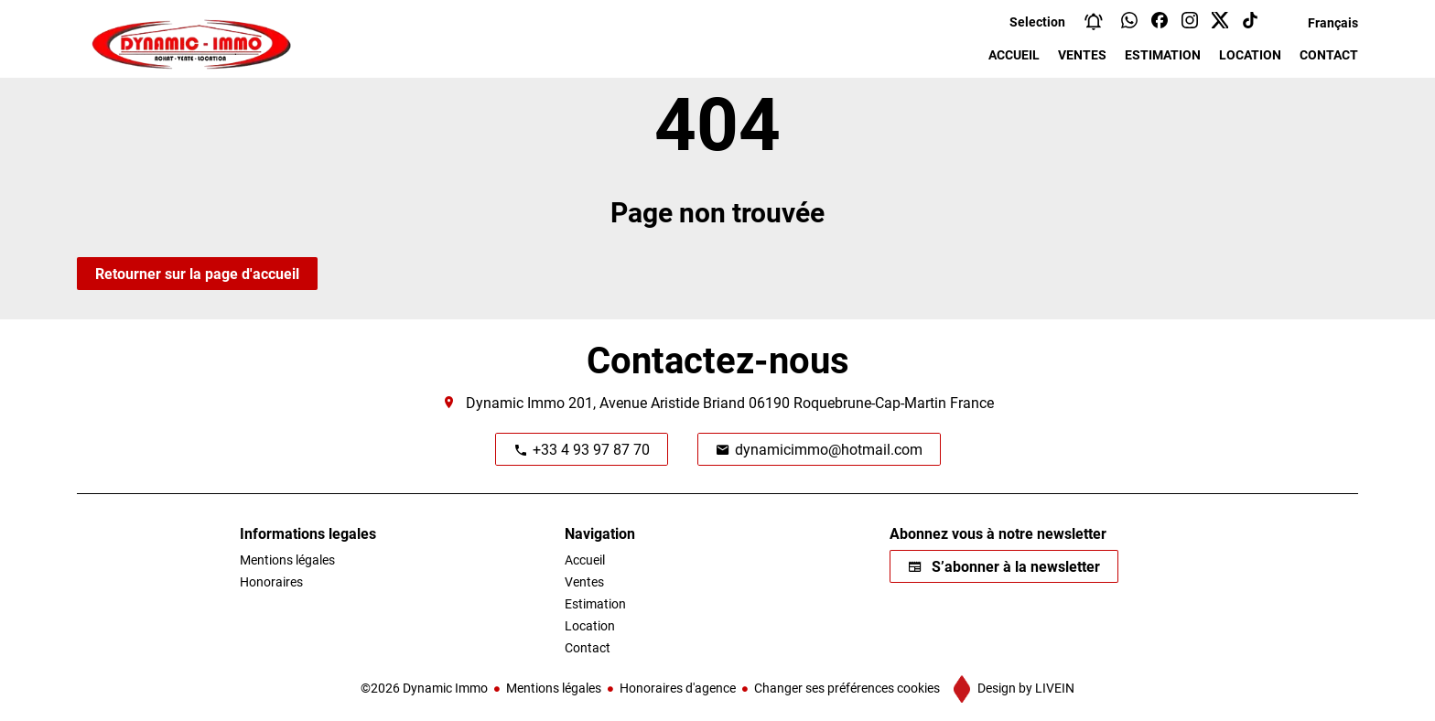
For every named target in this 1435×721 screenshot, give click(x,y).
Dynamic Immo (515, 402)
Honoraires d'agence (678, 687)
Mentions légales (553, 687)
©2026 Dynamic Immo (424, 687)
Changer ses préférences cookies (847, 687)
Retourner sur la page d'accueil (197, 273)
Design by (1024, 687)
